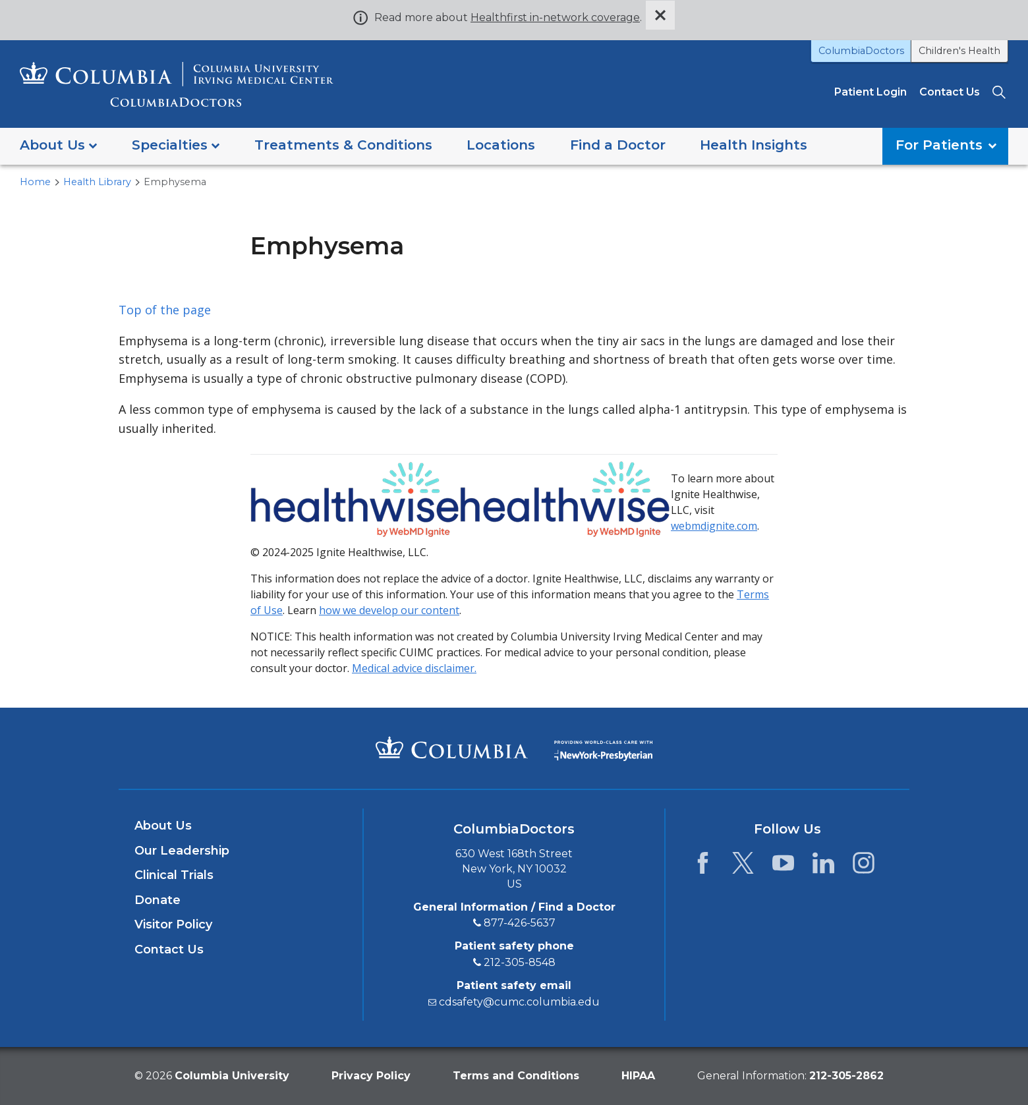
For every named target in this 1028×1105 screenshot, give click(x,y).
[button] (58, 146)
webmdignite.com (714, 526)
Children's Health (959, 51)
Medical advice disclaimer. (414, 668)
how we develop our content (389, 610)
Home (35, 182)
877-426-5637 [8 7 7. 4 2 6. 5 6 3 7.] (520, 923)
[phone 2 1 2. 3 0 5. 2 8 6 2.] (846, 1075)
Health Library (97, 182)
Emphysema (175, 182)
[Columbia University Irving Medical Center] (452, 747)
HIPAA (638, 1075)
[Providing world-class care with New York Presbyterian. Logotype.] (603, 747)
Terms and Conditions (516, 1075)
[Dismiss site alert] (660, 15)
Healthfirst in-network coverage (555, 17)
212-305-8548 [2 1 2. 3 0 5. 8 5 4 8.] (520, 962)
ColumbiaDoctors (861, 51)
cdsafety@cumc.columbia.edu (519, 1002)
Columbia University (232, 1075)
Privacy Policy (371, 1075)
